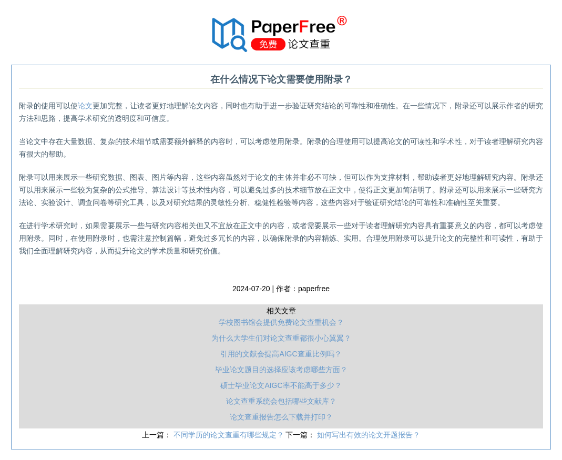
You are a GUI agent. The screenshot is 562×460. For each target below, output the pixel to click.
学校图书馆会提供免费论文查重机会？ (281, 322)
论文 (85, 105)
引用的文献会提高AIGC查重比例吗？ (280, 354)
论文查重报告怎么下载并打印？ (281, 417)
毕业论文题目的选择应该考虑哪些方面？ (281, 369)
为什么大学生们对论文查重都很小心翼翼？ (281, 338)
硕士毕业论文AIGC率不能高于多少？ (280, 385)
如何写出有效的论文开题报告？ (368, 435)
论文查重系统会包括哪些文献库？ (281, 401)
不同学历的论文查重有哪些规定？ (229, 435)
